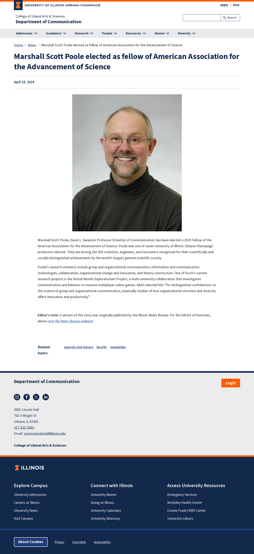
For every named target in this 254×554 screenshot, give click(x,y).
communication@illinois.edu (45, 433)
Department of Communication (48, 22)
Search (232, 17)
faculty (101, 347)
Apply (224, 5)
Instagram (17, 397)
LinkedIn (45, 397)
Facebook (26, 397)
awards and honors (78, 347)
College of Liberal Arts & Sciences (40, 16)
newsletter (118, 347)
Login (231, 383)
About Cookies (30, 542)
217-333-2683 (24, 427)
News (32, 45)
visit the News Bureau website (70, 321)
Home (18, 45)
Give (236, 5)
